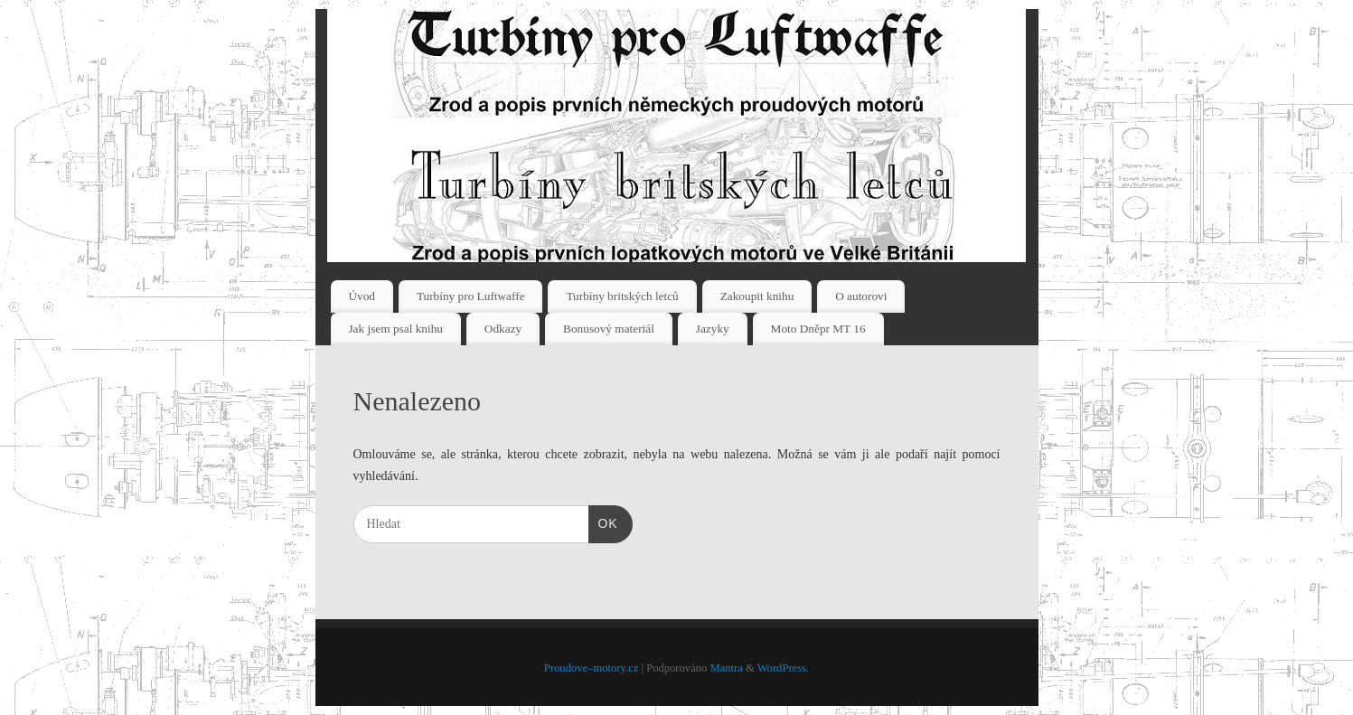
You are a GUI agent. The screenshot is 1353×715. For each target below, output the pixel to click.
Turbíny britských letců (622, 296)
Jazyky (712, 328)
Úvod (361, 296)
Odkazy (502, 328)
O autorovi (861, 296)
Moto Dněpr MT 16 (818, 328)
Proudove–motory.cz (591, 668)
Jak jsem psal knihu (395, 328)
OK (603, 522)
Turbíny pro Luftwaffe (471, 296)
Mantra (725, 668)
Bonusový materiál (608, 328)
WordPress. (783, 668)
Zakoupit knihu (757, 296)
